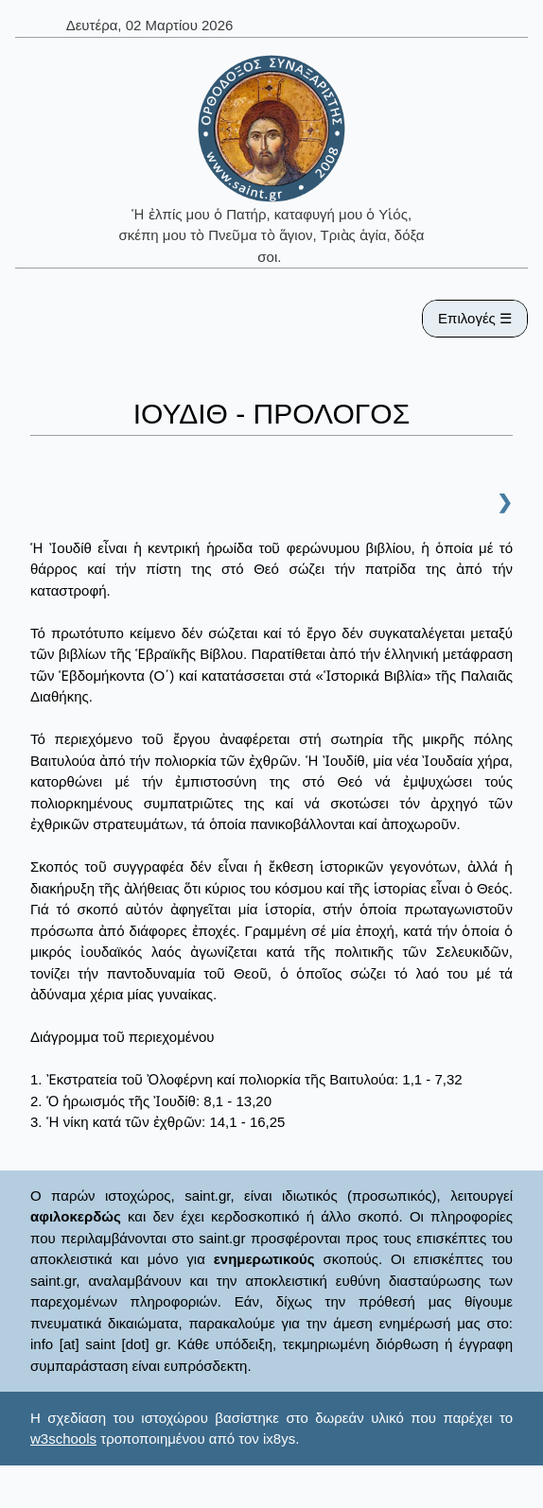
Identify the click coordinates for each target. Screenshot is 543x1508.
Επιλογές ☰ (475, 318)
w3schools (63, 1438)
